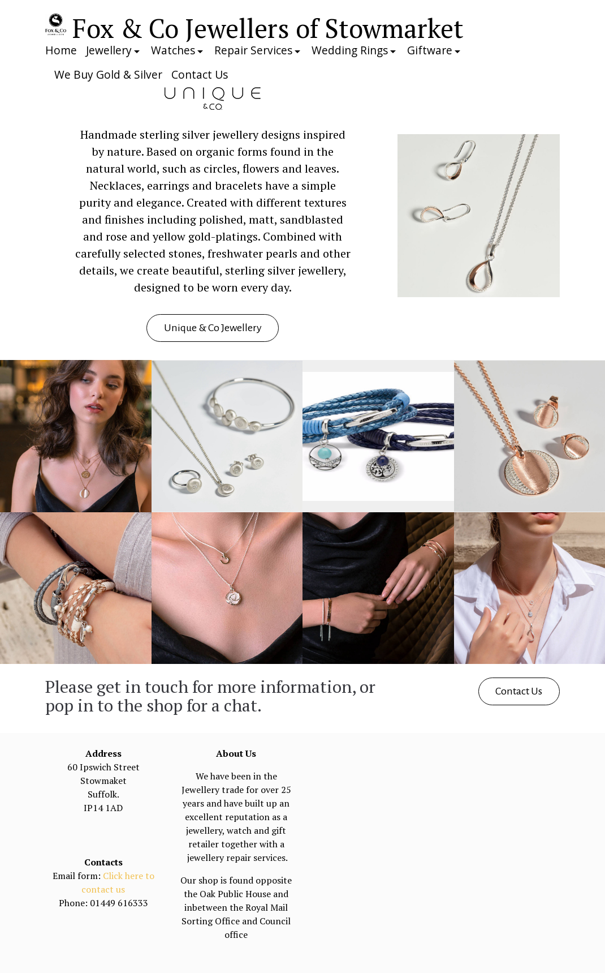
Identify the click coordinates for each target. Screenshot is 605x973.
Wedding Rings (350, 50)
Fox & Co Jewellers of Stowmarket (268, 28)
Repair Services (253, 50)
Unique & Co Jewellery (213, 327)
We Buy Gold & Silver (108, 74)
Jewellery (109, 50)
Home (61, 50)
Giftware (429, 50)
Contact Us (199, 74)
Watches (173, 50)
